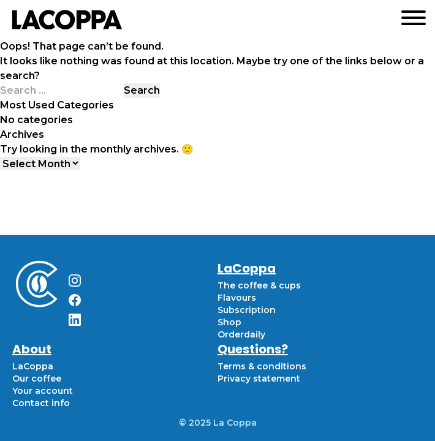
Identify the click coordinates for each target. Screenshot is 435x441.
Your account (42, 390)
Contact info (41, 403)
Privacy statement (259, 378)
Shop (229, 322)
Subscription (247, 309)
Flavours (237, 297)
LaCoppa (32, 366)
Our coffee (36, 378)
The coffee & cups (259, 285)
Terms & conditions (262, 366)
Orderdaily (241, 334)
